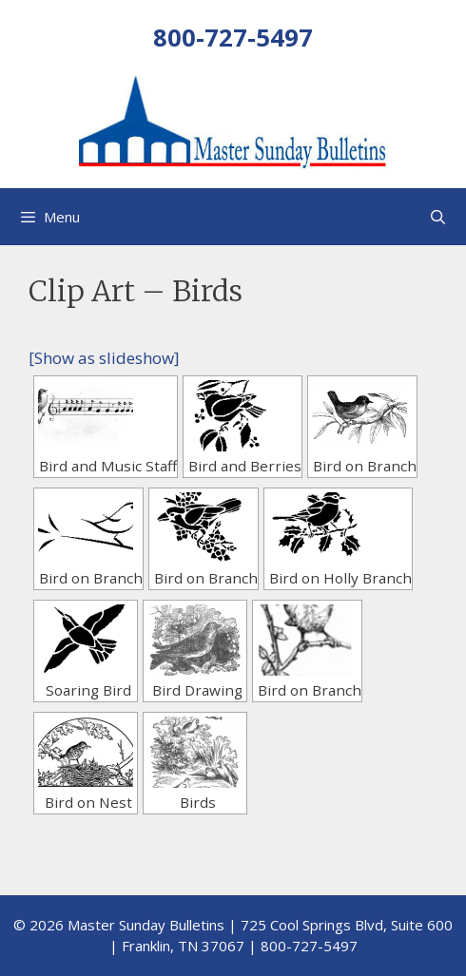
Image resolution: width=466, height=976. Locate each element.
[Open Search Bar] (438, 216)
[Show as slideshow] (104, 358)
